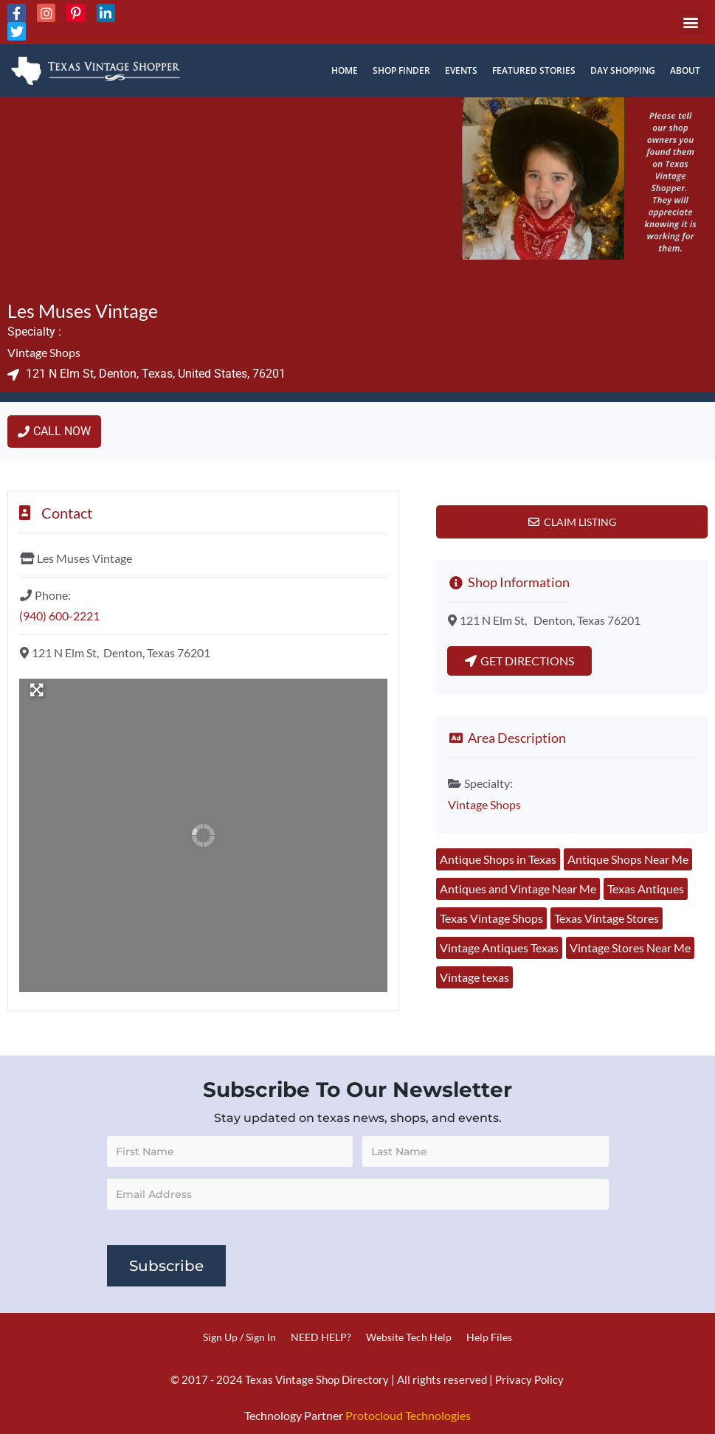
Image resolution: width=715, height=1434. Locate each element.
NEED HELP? (321, 1337)
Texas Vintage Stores (606, 918)
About (685, 70)
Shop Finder (401, 70)
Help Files (489, 1337)
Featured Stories (534, 70)
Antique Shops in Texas (498, 859)
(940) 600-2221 (59, 616)
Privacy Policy (529, 1379)
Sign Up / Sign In (239, 1337)
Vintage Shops (43, 352)
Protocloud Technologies (408, 1415)
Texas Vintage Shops (491, 918)
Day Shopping (622, 70)
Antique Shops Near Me (627, 859)
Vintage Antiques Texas (499, 948)
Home (344, 70)
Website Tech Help (409, 1337)
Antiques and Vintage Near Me (518, 888)
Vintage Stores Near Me (630, 948)
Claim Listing (580, 522)
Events (461, 70)
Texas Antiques (645, 888)
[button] (691, 22)
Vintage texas (474, 977)
